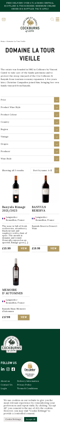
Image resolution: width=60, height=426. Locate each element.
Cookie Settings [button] (13, 419)
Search (52, 19)
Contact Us (6, 384)
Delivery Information (28, 381)
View (24, 248)
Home (3, 41)
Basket (4, 19)
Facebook (13, 369)
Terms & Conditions (27, 388)
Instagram (8, 369)
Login (4, 388)
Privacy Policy (24, 384)
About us (5, 381)
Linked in (3, 369)
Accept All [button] (30, 419)
